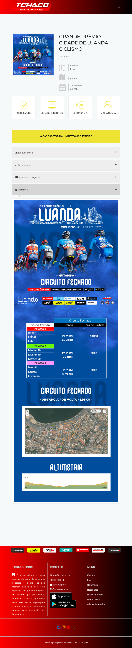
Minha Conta (93, 599)
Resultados (92, 590)
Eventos (91, 575)
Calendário (92, 585)
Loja (89, 580)
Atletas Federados (96, 604)
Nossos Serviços (95, 594)
